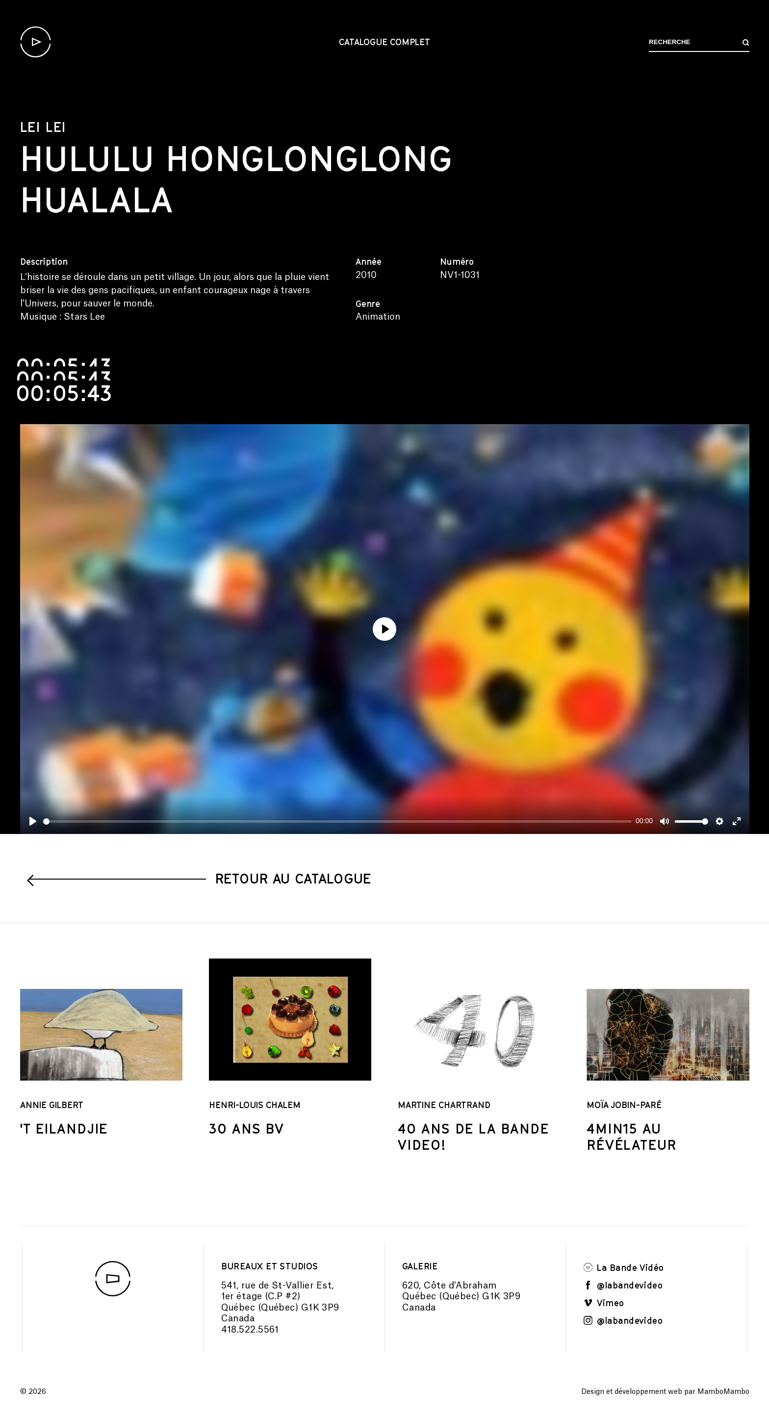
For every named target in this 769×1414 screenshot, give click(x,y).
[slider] (337, 821)
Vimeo (604, 1302)
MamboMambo (723, 1392)
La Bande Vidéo (624, 1267)
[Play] (33, 821)
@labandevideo (623, 1285)
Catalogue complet (384, 41)
